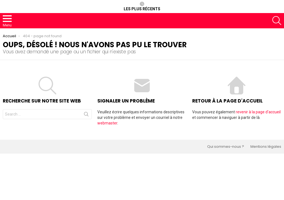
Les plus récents (142, 6)
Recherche (86, 115)
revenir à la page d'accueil (258, 112)
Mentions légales (265, 146)
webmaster (107, 123)
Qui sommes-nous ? (225, 146)
